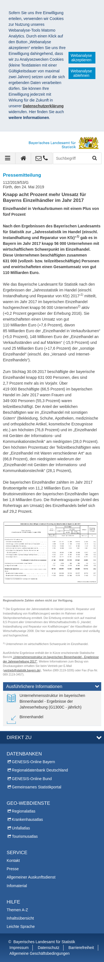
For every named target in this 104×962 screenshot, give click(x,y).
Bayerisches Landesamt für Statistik (44, 942)
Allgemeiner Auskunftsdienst (31, 877)
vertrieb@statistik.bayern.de (22, 670)
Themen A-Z (17, 910)
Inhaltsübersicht (20, 918)
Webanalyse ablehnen (81, 73)
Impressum (19, 947)
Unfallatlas (21, 828)
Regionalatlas (23, 811)
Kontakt (13, 860)
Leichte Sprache (21, 926)
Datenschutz (48, 947)
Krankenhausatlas (27, 819)
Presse (13, 869)
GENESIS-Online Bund (32, 778)
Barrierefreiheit (81, 947)
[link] (52, 701)
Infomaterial (17, 886)
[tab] (52, 687)
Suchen (94, 158)
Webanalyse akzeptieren (81, 57)
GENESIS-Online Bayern (33, 762)
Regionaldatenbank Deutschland (40, 770)
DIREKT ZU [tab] (19, 737)
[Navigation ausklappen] (8, 158)
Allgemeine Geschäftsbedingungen (39, 953)
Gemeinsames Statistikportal (36, 787)
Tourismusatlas (25, 836)
